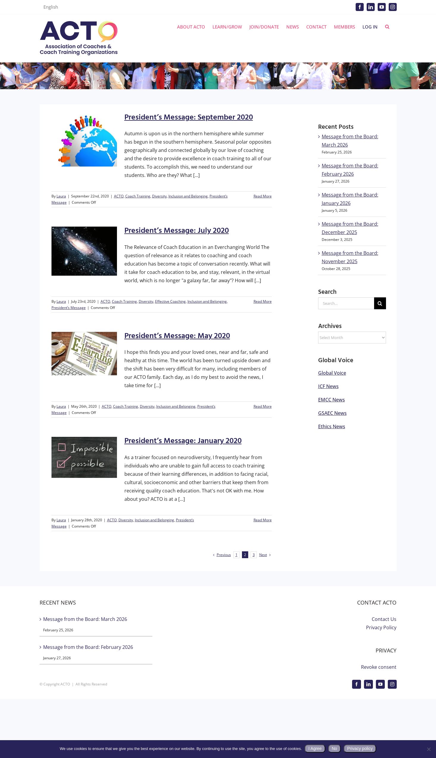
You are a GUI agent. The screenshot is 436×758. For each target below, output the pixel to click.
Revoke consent (378, 667)
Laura (61, 196)
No (334, 748)
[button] (387, 26)
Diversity (159, 196)
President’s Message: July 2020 (176, 231)
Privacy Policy (381, 627)
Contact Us (384, 619)
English (50, 7)
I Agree (314, 748)
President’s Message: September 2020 (188, 118)
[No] (429, 749)
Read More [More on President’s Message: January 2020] (263, 519)
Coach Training (137, 196)
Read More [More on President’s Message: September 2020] (263, 196)
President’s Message (68, 307)
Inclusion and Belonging (188, 196)
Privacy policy (360, 748)
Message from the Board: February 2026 (88, 647)
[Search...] (346, 303)
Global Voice (332, 373)
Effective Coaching (170, 301)
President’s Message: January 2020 (183, 441)
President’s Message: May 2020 (177, 336)
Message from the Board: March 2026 (85, 619)
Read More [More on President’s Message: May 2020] (263, 406)
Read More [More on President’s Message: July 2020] (263, 301)
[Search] (380, 303)
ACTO (119, 196)
